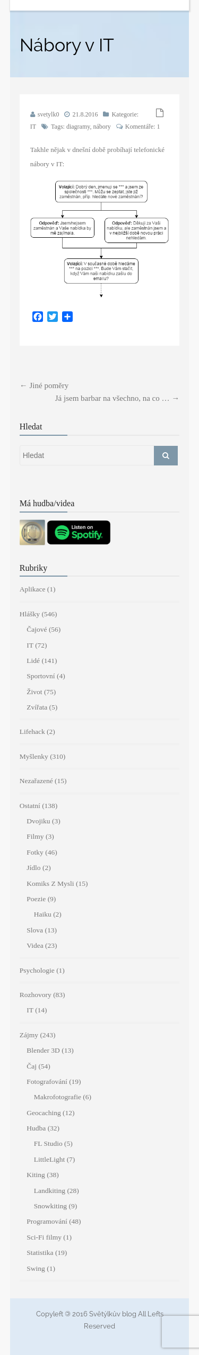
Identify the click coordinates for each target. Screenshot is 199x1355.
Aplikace (33, 589)
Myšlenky (34, 756)
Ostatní (30, 806)
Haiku (42, 914)
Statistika (40, 1253)
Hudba (36, 1128)
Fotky (35, 852)
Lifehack (32, 731)
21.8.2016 (85, 114)
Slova (35, 930)
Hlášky (30, 614)
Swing (36, 1268)
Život (34, 692)
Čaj (32, 1066)
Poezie (36, 899)
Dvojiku (38, 821)
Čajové (37, 629)
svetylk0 (48, 114)
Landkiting (49, 1191)
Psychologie (37, 970)
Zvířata (37, 707)
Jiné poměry (44, 385)
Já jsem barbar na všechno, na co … (117, 398)
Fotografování (47, 1081)
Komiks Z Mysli (50, 883)
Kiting (36, 1175)
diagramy (78, 126)
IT (33, 126)
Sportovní (41, 676)
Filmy (35, 836)
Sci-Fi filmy (44, 1237)
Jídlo (33, 868)
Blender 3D (43, 1050)
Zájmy (29, 1035)
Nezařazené (36, 781)
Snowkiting (50, 1206)
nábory (101, 126)
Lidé (33, 661)
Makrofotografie (57, 1097)
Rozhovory (35, 995)
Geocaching (43, 1113)
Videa (35, 945)
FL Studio (48, 1143)
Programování (47, 1221)
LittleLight (49, 1159)
